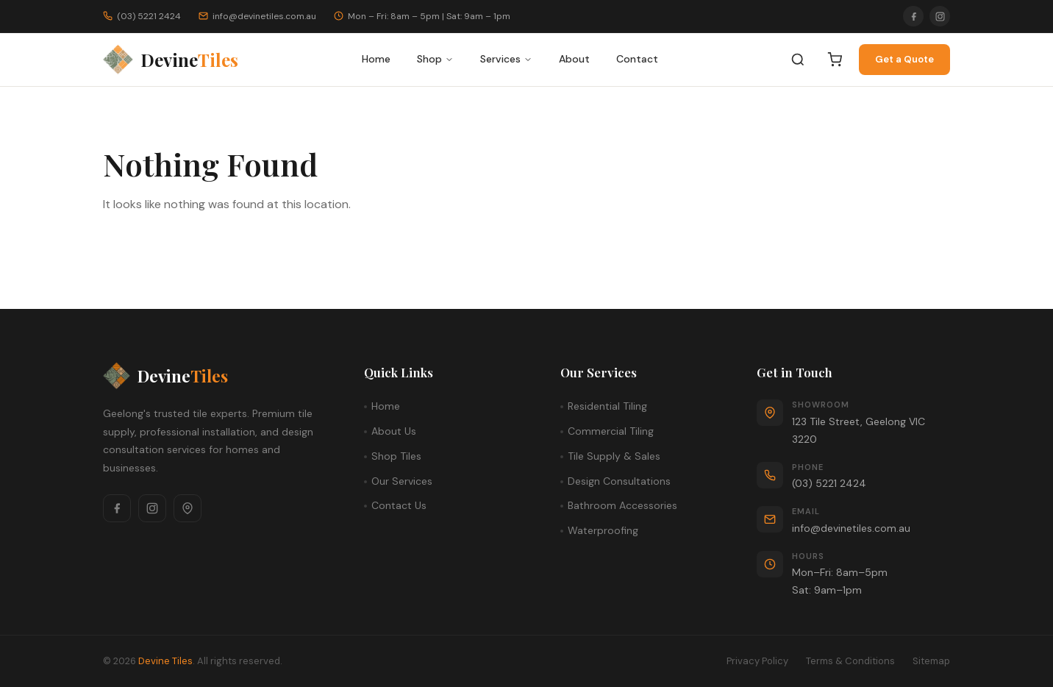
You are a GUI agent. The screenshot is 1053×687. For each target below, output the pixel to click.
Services (506, 58)
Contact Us (398, 505)
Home (376, 58)
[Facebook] (913, 16)
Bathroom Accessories (622, 505)
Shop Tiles (396, 456)
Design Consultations (619, 481)
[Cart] (834, 59)
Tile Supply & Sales (614, 456)
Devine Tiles (165, 661)
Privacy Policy (757, 661)
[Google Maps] (187, 508)
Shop (435, 58)
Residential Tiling (607, 406)
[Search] (797, 59)
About (574, 58)
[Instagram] (939, 16)
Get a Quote (904, 59)
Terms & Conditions (850, 661)
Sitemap (931, 661)
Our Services (401, 481)
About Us (393, 431)
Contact (637, 58)
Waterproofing (603, 530)
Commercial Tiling (611, 431)
